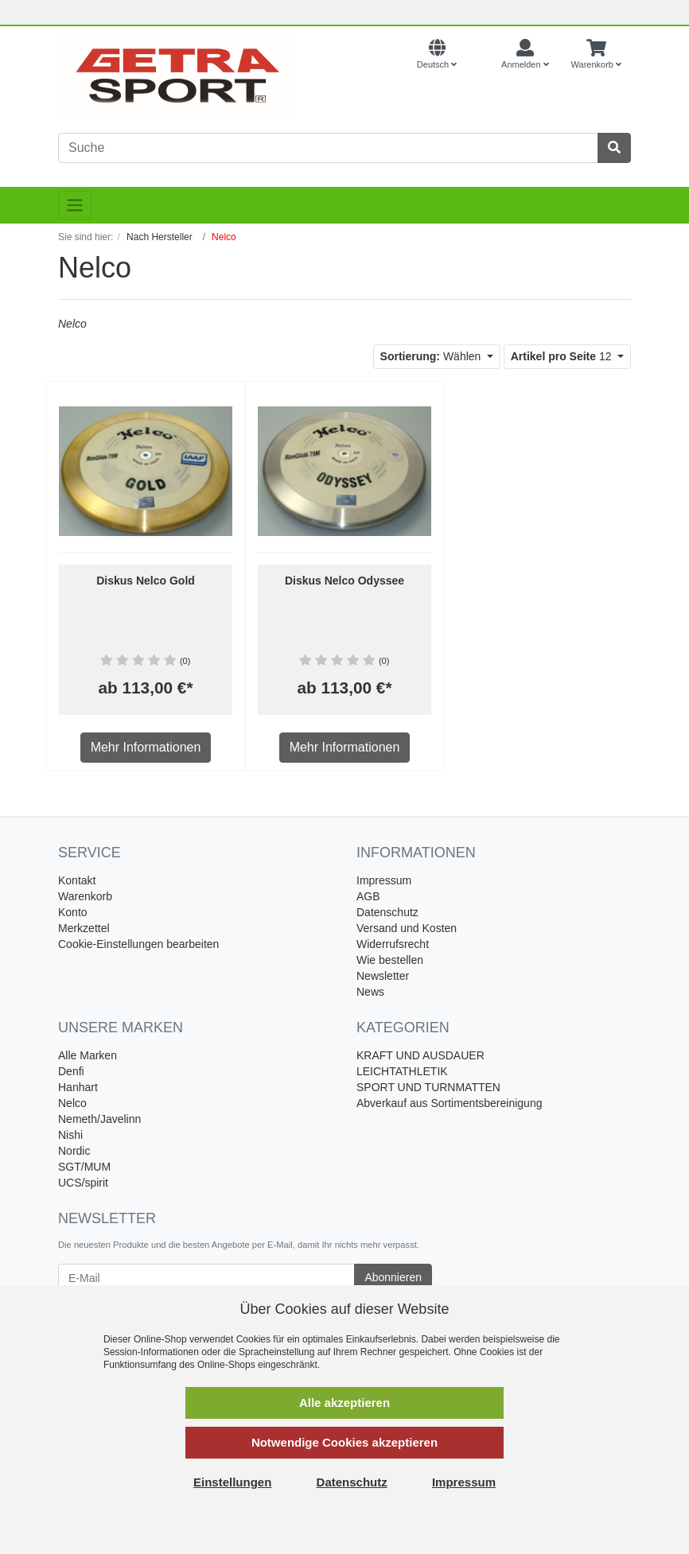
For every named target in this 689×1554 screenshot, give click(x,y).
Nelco (72, 1103)
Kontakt (76, 880)
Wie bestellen (389, 960)
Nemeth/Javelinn (99, 1119)
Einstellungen (232, 1482)
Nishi (70, 1135)
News (370, 991)
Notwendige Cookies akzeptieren (344, 1442)
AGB (368, 896)
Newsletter (382, 975)
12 (563, 356)
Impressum (383, 880)
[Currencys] (479, 55)
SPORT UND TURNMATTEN (428, 1087)
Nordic (74, 1150)
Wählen (432, 356)
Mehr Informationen (146, 747)
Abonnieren (393, 1277)
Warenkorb (85, 896)
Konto (73, 912)
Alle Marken (87, 1055)
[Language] (436, 55)
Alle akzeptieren (344, 1402)
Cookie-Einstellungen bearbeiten (138, 944)
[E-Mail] (206, 1278)
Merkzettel (84, 928)
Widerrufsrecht (392, 944)
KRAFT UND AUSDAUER (420, 1055)
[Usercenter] (525, 55)
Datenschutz (387, 912)
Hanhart (78, 1087)
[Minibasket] (596, 55)
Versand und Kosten (406, 928)
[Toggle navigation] (74, 205)
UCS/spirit (83, 1182)
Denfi (71, 1071)
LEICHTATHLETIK (402, 1071)
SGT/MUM (84, 1166)
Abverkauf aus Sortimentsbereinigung (449, 1103)
